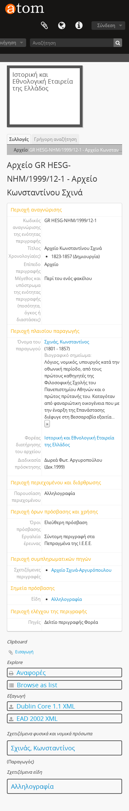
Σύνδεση (106, 25)
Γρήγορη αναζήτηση (55, 139)
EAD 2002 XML (33, 718)
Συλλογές (19, 139)
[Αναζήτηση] (76, 42)
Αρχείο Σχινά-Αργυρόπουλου (81, 570)
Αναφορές (27, 672)
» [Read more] (47, 424)
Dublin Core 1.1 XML (42, 706)
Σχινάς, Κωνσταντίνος (66, 342)
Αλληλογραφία (66, 599)
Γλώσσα (61, 25)
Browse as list (33, 685)
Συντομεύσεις (78, 25)
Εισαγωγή (24, 652)
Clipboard (44, 25)
